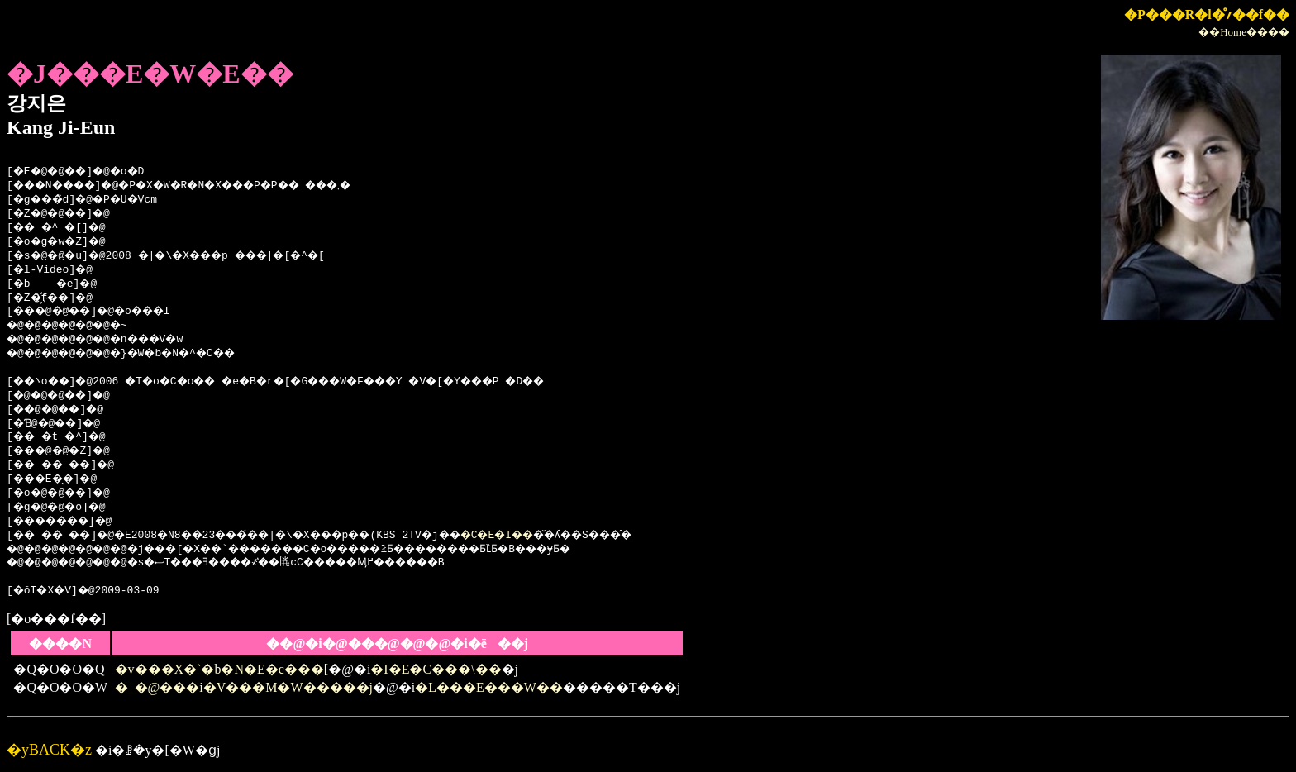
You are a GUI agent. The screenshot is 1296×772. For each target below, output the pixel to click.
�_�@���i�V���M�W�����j (244, 687)
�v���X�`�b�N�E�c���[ (222, 669)
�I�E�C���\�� (435, 669)
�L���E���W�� (489, 687)
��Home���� (1243, 32)
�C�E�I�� (557, 535)
